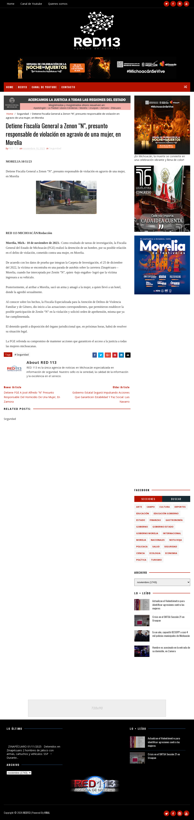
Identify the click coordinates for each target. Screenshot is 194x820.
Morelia (141, 539)
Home (10, 3)
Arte (139, 506)
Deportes (180, 506)
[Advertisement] (162, 321)
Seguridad (23, 113)
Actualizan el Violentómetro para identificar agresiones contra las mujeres (168, 604)
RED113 (22, 87)
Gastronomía (174, 520)
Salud (156, 546)
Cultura (164, 506)
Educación (142, 513)
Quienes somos (57, 3)
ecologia (154, 553)
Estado (140, 520)
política (141, 559)
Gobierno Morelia (147, 533)
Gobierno (142, 526)
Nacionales (158, 539)
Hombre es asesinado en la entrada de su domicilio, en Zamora (171, 649)
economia (171, 553)
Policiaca (142, 546)
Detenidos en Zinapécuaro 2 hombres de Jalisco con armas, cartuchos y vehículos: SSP (34, 740)
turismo (156, 559)
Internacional (172, 533)
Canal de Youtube (31, 3)
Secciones (148, 499)
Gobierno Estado (163, 526)
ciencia (140, 553)
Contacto (68, 87)
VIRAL (47, 813)
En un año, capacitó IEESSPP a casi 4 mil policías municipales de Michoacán (171, 634)
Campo (151, 506)
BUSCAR (176, 499)
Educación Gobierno (166, 513)
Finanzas (155, 520)
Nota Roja (175, 539)
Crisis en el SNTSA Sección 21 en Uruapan (168, 618)
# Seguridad (22, 354)
